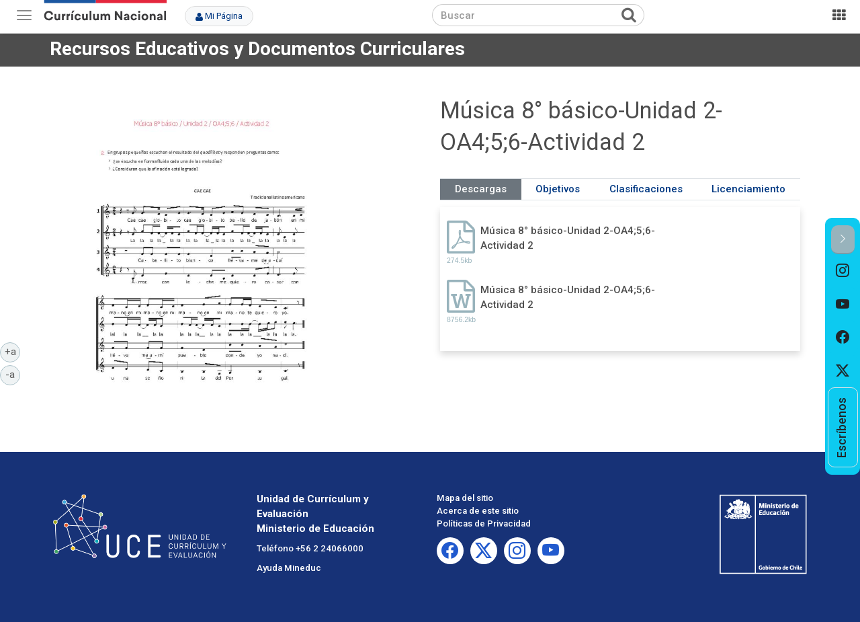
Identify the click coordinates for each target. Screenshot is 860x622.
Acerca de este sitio (478, 511)
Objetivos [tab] (557, 189)
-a (12, 374)
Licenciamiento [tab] (748, 189)
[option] (843, 271)
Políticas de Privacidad (484, 523)
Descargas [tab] (481, 189)
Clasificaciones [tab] (646, 189)
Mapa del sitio (465, 498)
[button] (843, 239)
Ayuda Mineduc (289, 568)
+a (13, 351)
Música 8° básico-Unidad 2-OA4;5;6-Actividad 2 (567, 238)
